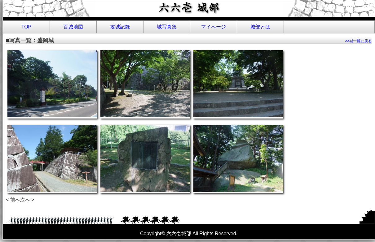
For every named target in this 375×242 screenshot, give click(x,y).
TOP (26, 26)
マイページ (213, 26)
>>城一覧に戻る (358, 41)
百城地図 (73, 26)
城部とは (260, 26)
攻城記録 (120, 26)
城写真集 (167, 26)
